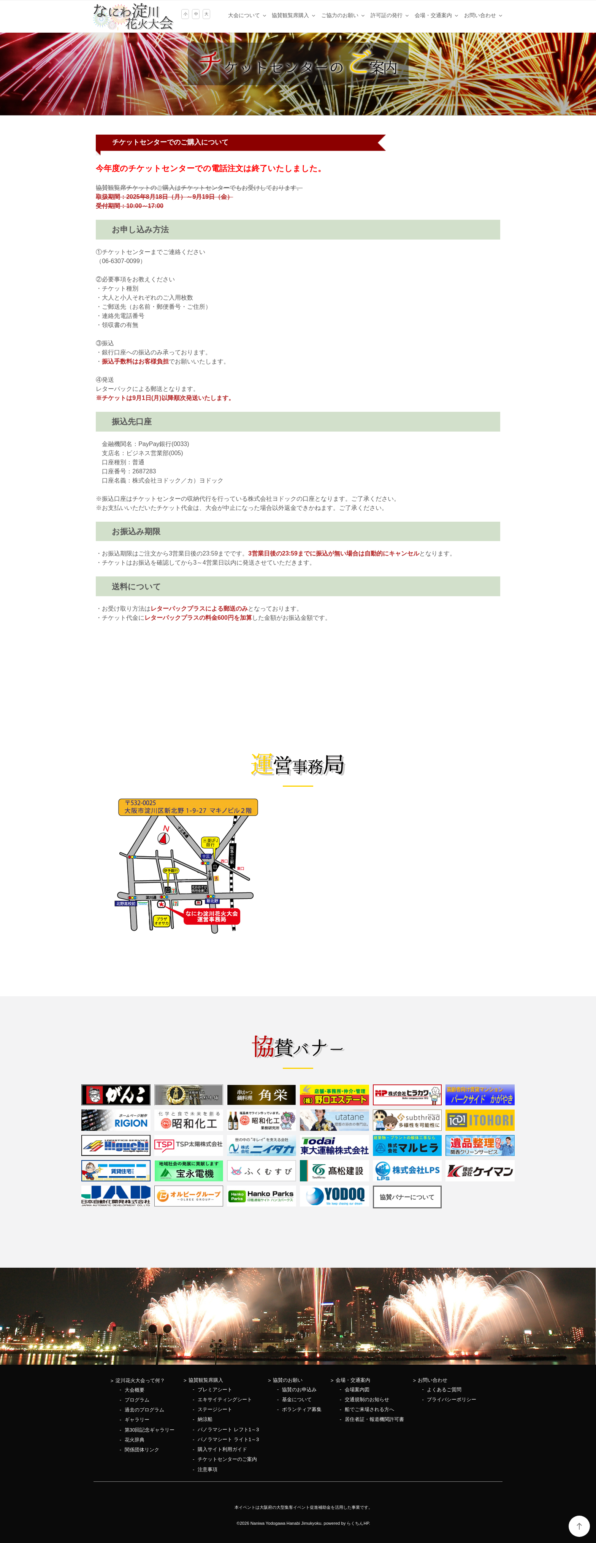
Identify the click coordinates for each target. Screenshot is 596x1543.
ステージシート (215, 1409)
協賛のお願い (288, 1380)
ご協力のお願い (343, 15)
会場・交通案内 (437, 15)
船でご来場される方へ (369, 1409)
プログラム (137, 1400)
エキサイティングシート (225, 1399)
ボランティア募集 (302, 1409)
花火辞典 (134, 1440)
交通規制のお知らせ (367, 1399)
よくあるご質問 (444, 1389)
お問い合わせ (483, 15)
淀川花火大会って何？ (140, 1380)
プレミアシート (215, 1389)
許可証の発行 (390, 15)
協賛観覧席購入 (294, 15)
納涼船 (205, 1419)
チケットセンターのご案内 (227, 1459)
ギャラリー (137, 1419)
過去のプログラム (144, 1410)
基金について (297, 1399)
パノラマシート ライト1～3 (228, 1439)
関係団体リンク (142, 1450)
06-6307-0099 (121, 261)
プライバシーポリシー (451, 1399)
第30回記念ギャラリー (149, 1430)
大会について (247, 15)
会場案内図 (357, 1389)
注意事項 (207, 1469)
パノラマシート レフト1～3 (228, 1429)
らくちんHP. (358, 1523)
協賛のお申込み (299, 1389)
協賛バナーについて (407, 1197)
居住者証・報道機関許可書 (374, 1419)
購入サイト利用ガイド (222, 1449)
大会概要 (134, 1390)
